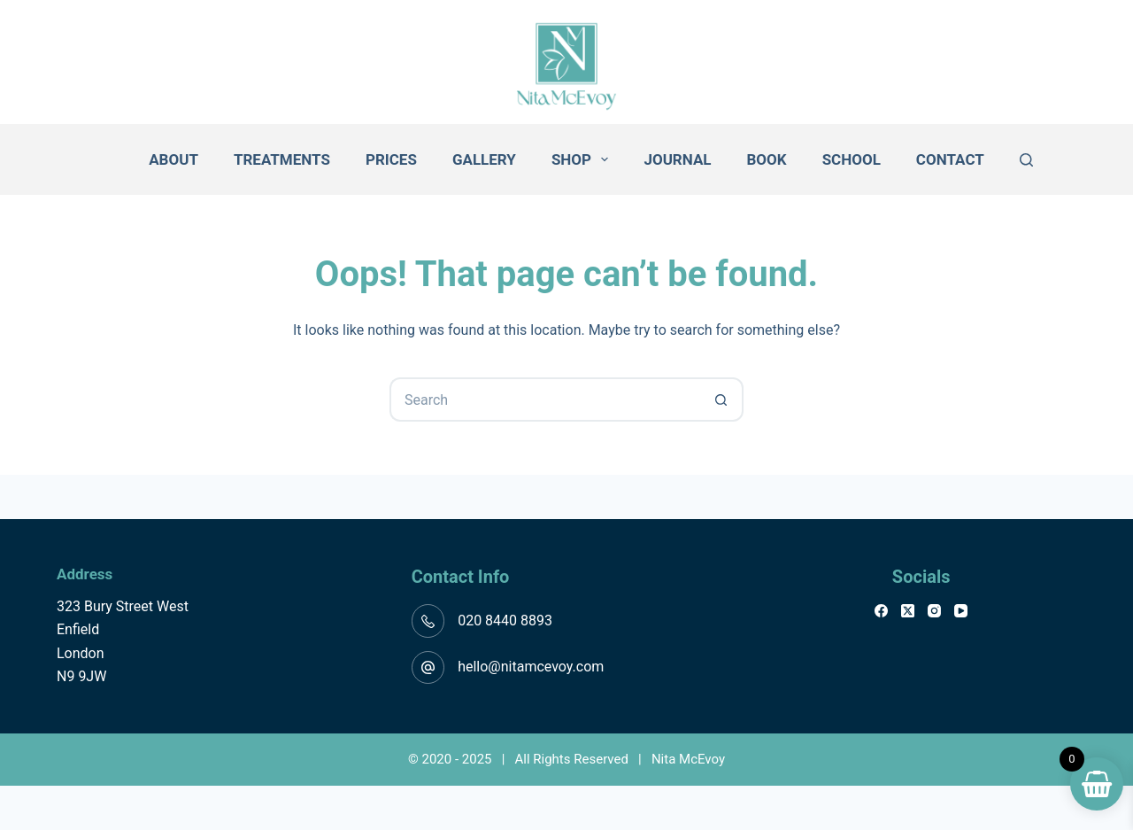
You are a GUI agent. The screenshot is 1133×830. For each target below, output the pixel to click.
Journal (677, 159)
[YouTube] (960, 610)
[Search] (1026, 160)
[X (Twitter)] (907, 610)
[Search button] (721, 399)
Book (767, 159)
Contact (950, 159)
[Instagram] (934, 610)
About (173, 159)
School (851, 159)
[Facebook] (881, 610)
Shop (583, 159)
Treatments (282, 159)
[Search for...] (544, 399)
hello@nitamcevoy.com (531, 666)
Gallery (484, 159)
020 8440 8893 (505, 620)
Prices (391, 159)
